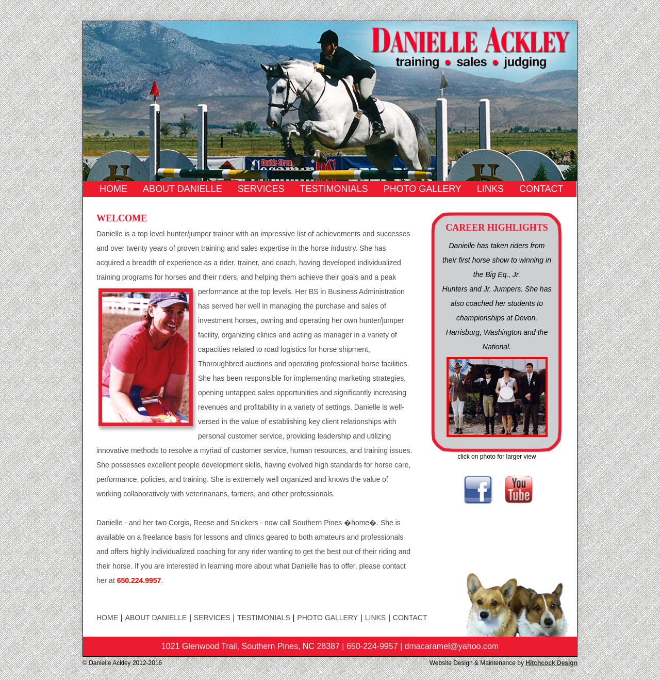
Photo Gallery (422, 189)
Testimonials (334, 189)
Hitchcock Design (551, 663)
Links (490, 189)
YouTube (519, 490)
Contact (541, 189)
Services (261, 189)
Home (113, 189)
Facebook (478, 490)
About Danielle (182, 189)
